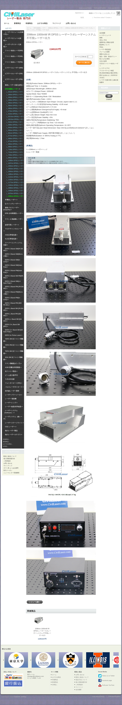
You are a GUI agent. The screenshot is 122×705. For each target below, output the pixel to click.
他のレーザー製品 (11, 431)
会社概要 (102, 33)
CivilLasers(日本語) (85, 8)
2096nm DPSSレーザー (55, 28)
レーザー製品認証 (105, 49)
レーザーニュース (105, 35)
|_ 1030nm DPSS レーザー (15, 160)
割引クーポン (8, 470)
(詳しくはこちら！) (67, 133)
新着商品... (6, 441)
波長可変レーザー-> (12, 225)
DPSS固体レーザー (40, 28)
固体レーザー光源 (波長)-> (14, 85)
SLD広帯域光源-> (11, 239)
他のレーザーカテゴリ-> (13, 434)
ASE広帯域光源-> (11, 235)
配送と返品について (10, 456)
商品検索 (104, 88)
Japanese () (79, 13)
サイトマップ (8, 465)
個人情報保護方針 (9, 458)
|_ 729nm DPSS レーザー (14, 155)
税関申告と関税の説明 (106, 42)
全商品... (5, 446)
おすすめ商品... (8, 444)
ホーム (6, 23)
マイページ (56, 23)
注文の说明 (103, 61)
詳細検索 (109, 99)
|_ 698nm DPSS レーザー (14, 147)
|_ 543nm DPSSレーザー (14, 127)
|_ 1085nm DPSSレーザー (14, 174)
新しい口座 (116, 17)
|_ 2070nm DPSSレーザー (14, 193)
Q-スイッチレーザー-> (13, 204)
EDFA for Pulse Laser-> (13, 335)
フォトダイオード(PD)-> (13, 383)
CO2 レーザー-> (10, 427)
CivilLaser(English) (100, 8)
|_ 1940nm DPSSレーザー (14, 190)
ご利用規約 (7, 461)
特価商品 (29, 23)
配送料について (104, 44)
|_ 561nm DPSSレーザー (14, 133)
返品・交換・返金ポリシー (108, 56)
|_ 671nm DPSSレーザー (14, 141)
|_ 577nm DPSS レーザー (14, 136)
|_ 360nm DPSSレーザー (14, 105)
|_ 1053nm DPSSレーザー (14, 168)
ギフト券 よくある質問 (11, 468)
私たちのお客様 (104, 59)
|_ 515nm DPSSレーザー (14, 114)
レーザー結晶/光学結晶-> (14, 407)
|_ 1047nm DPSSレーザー (14, 163)
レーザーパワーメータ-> (13, 395)
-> (12, 89)
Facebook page (105, 680)
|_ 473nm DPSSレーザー (14, 111)
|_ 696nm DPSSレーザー (14, 144)
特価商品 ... (6, 439)
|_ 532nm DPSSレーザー (14, 122)
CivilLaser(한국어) (114, 8)
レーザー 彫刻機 (10, 399)
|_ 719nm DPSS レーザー (14, 149)
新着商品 (17, 23)
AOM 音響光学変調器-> (13, 367)
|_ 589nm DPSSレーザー (14, 138)
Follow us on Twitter (106, 676)
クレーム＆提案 (104, 52)
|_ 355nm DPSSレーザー (14, 103)
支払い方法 (103, 40)
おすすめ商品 (42, 23)
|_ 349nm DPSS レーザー (14, 100)
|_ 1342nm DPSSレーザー (14, 185)
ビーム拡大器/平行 (11, 375)
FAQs (101, 47)
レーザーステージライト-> (14, 423)
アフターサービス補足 (106, 70)
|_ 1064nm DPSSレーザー (14, 171)
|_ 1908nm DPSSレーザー (14, 188)
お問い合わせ (71, 23)
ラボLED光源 (9, 379)
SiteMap (23, 696)
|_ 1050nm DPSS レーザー (15, 166)
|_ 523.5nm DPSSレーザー (15, 116)
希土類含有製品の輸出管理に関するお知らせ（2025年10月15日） (108, 75)
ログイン (88, 17)
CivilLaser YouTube (106, 685)
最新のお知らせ (104, 54)
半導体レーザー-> (11, 200)
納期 (100, 37)
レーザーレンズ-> (11, 403)
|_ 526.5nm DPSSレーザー (15, 119)
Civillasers (17, 696)
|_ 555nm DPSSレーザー (14, 130)
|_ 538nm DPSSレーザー (14, 125)
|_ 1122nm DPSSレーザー (14, 177)
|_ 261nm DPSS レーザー (14, 92)
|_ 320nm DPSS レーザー (14, 97)
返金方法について (81, 679)
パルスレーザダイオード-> (14, 387)
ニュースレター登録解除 (11, 472)
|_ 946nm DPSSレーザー (14, 157)
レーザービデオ (104, 68)
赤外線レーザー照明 (12, 391)
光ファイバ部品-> (11, 371)
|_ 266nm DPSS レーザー (14, 94)
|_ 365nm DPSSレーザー (14, 108)
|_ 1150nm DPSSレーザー (14, 179)
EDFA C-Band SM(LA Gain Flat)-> (12, 282)
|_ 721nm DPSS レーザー (14, 152)
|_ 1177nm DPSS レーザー (15, 182)
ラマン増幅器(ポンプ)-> (13, 363)
